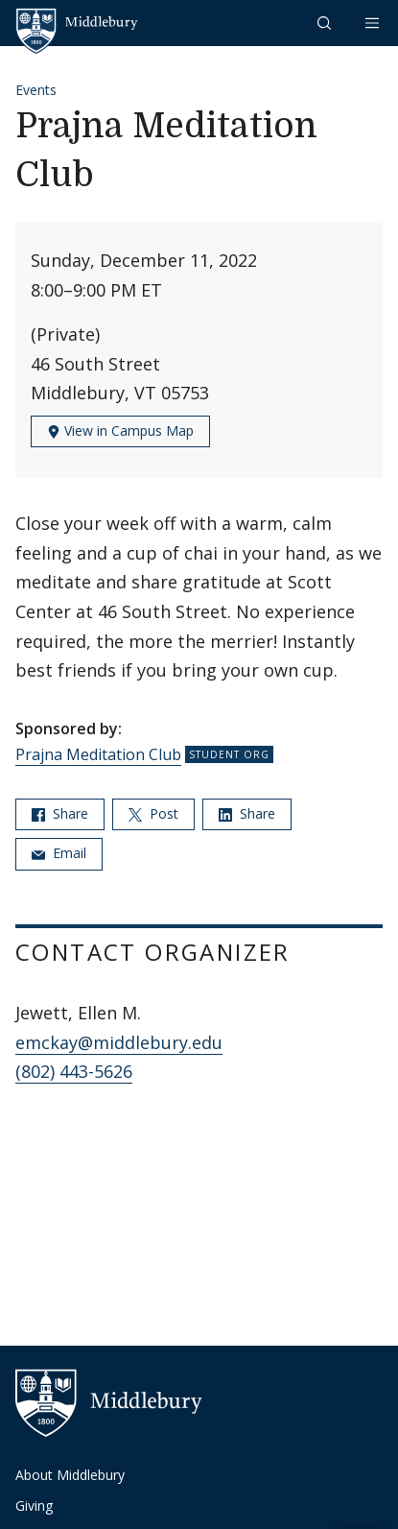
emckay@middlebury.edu (118, 1042)
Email (59, 853)
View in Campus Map (120, 430)
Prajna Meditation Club (98, 754)
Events (36, 90)
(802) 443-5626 (73, 1071)
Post (153, 813)
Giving (34, 1505)
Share (60, 813)
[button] (326, 22)
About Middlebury (70, 1475)
